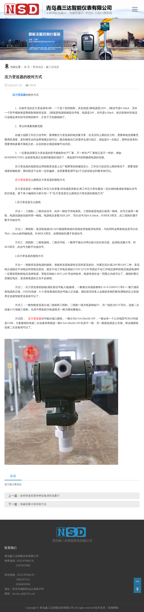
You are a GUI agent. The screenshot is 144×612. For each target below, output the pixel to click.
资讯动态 (38, 67)
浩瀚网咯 (113, 607)
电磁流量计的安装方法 (33, 504)
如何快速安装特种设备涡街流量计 (40, 495)
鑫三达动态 (52, 67)
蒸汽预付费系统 (13, 484)
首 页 (27, 67)
